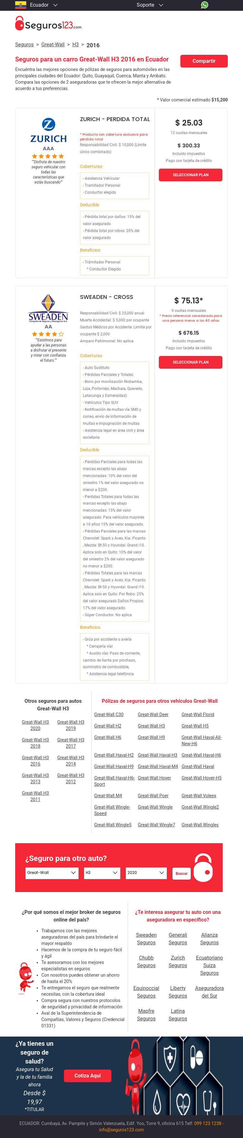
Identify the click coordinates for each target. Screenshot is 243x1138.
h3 (75, 45)
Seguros (24, 45)
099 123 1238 (207, 1123)
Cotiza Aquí (88, 1076)
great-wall (53, 45)
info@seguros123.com (121, 1129)
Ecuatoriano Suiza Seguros (209, 965)
